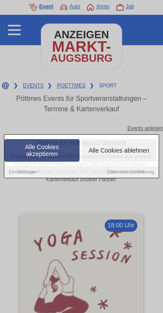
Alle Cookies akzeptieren (42, 151)
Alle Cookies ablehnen (119, 150)
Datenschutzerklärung (130, 172)
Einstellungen (23, 172)
